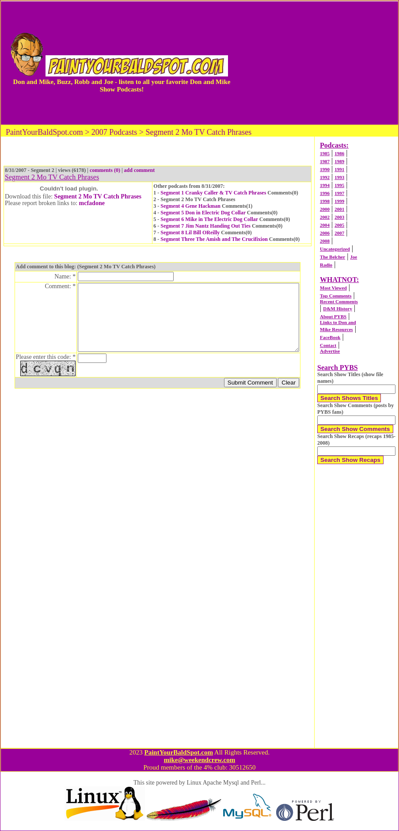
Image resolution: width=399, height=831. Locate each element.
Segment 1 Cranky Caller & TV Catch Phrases (213, 193)
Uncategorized (335, 249)
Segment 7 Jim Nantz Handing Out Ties (205, 226)
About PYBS (333, 316)
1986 (339, 153)
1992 (325, 177)
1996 (325, 193)
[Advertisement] (317, 63)
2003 (339, 217)
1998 (325, 201)
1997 (339, 193)
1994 (325, 185)
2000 (325, 209)
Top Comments (335, 295)
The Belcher (332, 256)
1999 (339, 201)
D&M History (337, 308)
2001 (339, 209)
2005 (339, 225)
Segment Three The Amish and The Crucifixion (213, 239)
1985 (325, 153)
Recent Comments (339, 301)
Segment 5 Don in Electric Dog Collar (202, 213)
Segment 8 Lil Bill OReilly (190, 232)
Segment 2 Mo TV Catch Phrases (97, 196)
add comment (139, 170)
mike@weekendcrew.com (200, 759)
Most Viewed (333, 287)
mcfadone (92, 203)
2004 (325, 225)
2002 (325, 217)
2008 (325, 241)
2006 (325, 233)
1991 (339, 169)
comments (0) (105, 170)
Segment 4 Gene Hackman (190, 206)
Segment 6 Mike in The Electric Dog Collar (209, 219)
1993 (339, 177)
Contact (328, 345)
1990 (325, 169)
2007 (339, 233)
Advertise (330, 351)
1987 (325, 161)
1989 (339, 161)
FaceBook (330, 337)
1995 (339, 185)
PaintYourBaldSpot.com (178, 752)
